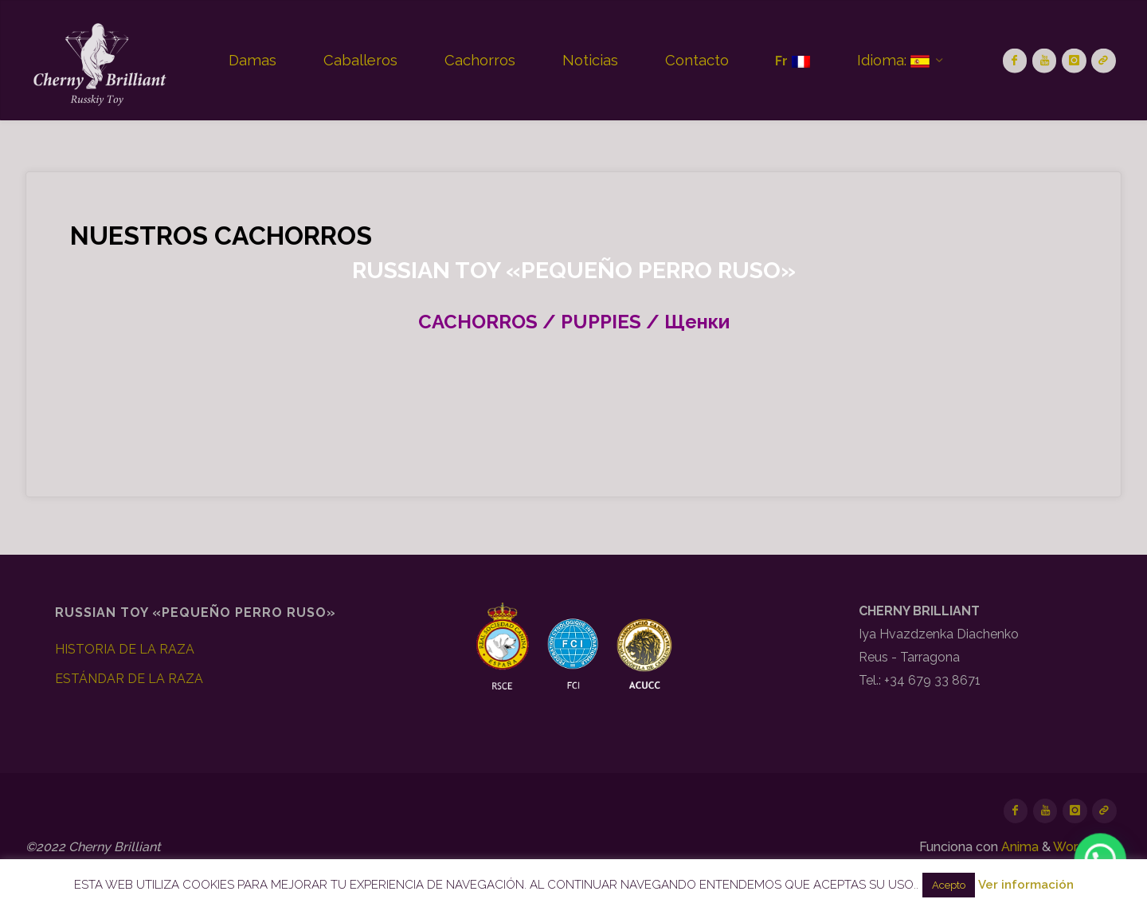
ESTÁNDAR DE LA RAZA (129, 678)
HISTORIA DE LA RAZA (124, 649)
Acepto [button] (948, 885)
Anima (1018, 846)
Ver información (1026, 885)
